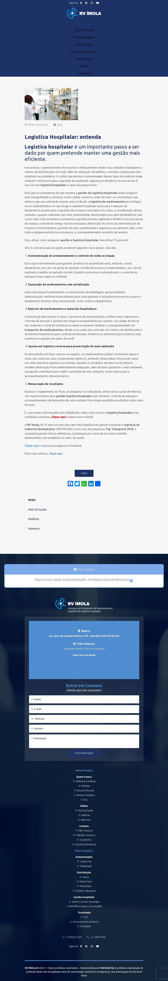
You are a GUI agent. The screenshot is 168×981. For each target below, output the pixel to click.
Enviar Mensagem (84, 753)
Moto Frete (86, 881)
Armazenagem (84, 37)
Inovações (85, 926)
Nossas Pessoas (85, 790)
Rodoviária (85, 886)
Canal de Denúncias (85, 844)
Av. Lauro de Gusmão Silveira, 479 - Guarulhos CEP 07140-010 (84, 636)
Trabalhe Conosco (85, 835)
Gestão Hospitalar (84, 51)
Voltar (84, 473)
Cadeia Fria (85, 861)
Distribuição (84, 44)
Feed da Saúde (37, 509)
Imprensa (34, 528)
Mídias (84, 66)
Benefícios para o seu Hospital (86, 906)
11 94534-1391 (72, 937)
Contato (84, 73)
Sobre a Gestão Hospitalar (85, 901)
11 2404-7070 (96, 937)
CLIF (85, 917)
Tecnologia (84, 59)
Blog (59, 124)
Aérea (86, 877)
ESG (86, 799)
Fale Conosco (85, 830)
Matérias (33, 518)
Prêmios (85, 786)
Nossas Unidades (86, 795)
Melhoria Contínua (86, 781)
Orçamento (86, 839)
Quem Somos (84, 30)
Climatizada (86, 866)
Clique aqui (31, 445)
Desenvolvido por (97, 968)
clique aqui (55, 453)
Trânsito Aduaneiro (86, 890)
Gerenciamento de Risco (86, 921)
